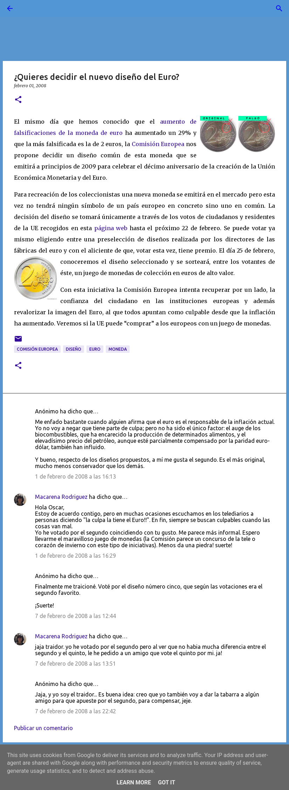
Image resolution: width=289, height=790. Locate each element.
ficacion (38, 132)
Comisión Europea (158, 143)
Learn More (134, 782)
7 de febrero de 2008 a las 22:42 (75, 711)
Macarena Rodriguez (61, 497)
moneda (118, 349)
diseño (73, 349)
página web (110, 228)
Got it (166, 782)
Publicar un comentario (43, 728)
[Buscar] (29, 8)
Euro (95, 349)
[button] (18, 100)
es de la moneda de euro (86, 132)
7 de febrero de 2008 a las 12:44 (75, 616)
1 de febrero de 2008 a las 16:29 (75, 555)
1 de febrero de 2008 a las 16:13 (75, 476)
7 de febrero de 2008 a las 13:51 (75, 663)
